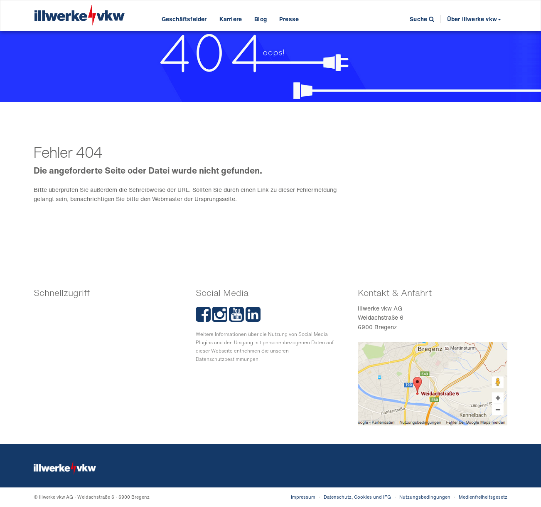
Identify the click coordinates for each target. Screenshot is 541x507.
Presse (289, 19)
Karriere (230, 19)
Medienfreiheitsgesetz (483, 497)
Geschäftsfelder (184, 19)
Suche (422, 19)
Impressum (303, 497)
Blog (260, 19)
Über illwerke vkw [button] (474, 19)
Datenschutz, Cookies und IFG (357, 497)
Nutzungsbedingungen (424, 497)
